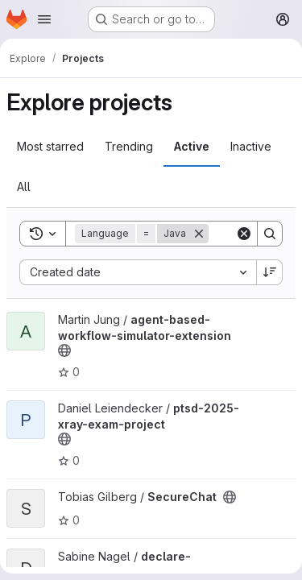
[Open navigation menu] (44, 19)
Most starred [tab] (50, 146)
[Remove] (199, 233)
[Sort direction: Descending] (270, 272)
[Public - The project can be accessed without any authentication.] (64, 350)
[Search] (270, 233)
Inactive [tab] (250, 146)
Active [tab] (191, 146)
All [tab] (24, 186)
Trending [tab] (129, 146)
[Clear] (244, 233)
